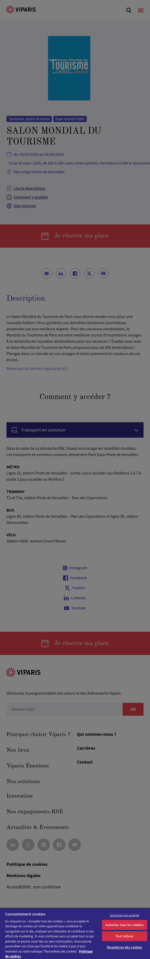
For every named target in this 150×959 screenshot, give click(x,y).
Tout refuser (124, 936)
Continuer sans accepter (124, 915)
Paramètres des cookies (125, 947)
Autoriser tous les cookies (124, 925)
